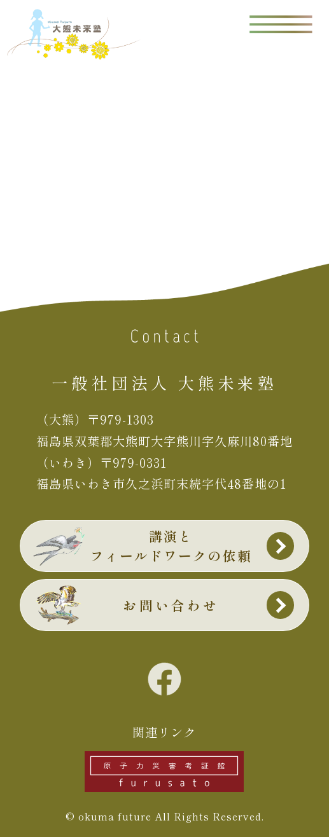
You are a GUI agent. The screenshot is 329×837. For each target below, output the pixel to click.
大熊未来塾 (73, 34)
